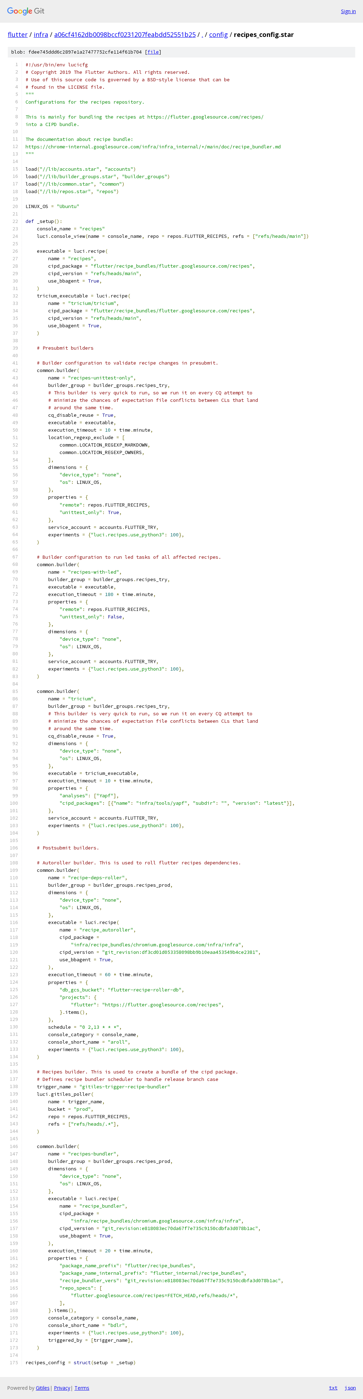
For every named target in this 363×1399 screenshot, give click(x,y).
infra (41, 34)
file (153, 52)
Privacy (62, 1387)
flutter (18, 34)
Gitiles (43, 1387)
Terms (81, 1387)
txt (333, 1387)
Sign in (348, 11)
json (350, 1387)
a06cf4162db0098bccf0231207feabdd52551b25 (125, 34)
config (218, 34)
